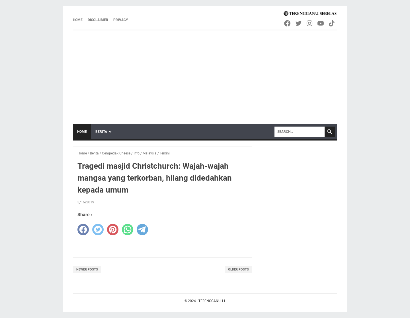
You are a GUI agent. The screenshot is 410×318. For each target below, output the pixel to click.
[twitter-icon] (299, 23)
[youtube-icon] (321, 23)
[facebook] (83, 229)
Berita (101, 132)
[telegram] (142, 229)
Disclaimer (98, 20)
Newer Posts (87, 269)
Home (78, 20)
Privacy (120, 20)
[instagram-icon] (310, 23)
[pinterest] (112, 229)
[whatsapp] (127, 229)
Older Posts (238, 269)
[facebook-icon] (288, 23)
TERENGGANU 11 (212, 301)
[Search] (299, 132)
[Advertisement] (205, 73)
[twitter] (98, 229)
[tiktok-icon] (332, 23)
